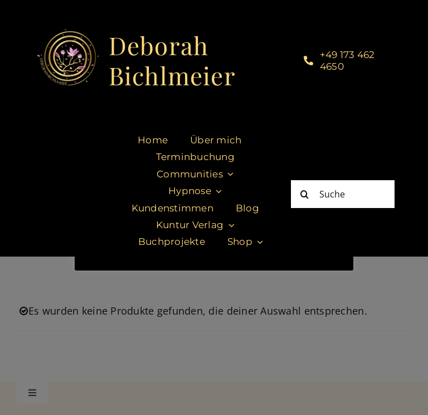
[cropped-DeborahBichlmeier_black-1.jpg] (67, 32)
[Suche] (343, 194)
